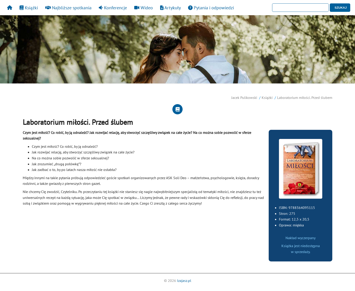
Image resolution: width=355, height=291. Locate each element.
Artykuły (170, 8)
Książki (29, 8)
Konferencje (113, 8)
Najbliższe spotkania (68, 8)
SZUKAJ (341, 7)
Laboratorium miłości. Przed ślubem (304, 97)
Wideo (143, 8)
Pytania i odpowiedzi (211, 8)
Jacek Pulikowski (244, 97)
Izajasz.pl (184, 280)
